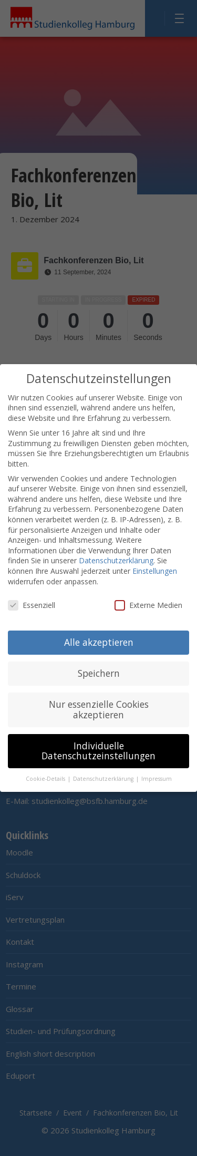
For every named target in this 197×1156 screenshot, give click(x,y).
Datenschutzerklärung (116, 557)
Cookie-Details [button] (46, 775)
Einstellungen (154, 568)
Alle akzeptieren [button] (98, 639)
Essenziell (31, 602)
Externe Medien (148, 602)
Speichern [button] (99, 670)
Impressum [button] (156, 775)
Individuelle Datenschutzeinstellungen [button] (98, 747)
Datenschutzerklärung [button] (104, 775)
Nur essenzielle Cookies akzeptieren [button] (99, 706)
